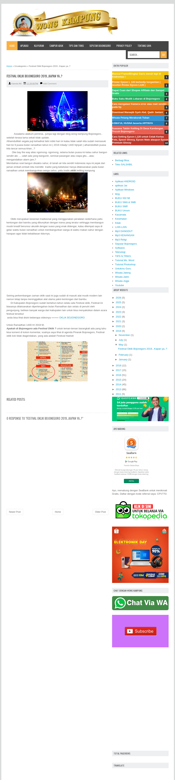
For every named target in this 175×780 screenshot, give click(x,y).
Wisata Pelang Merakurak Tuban (130, 117)
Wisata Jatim (122, 276)
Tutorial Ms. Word (124, 260)
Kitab (118, 222)
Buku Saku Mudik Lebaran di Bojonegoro (136, 98)
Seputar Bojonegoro (126, 243)
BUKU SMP (121, 206)
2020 (118, 326)
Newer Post (15, 512)
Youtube (119, 285)
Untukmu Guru (123, 268)
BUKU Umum (122, 210)
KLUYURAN (39, 46)
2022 (118, 316)
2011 (118, 394)
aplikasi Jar (121, 185)
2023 (118, 312)
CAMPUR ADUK (56, 46)
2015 (118, 379)
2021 (118, 321)
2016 (118, 375)
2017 (118, 370)
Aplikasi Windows (124, 189)
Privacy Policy (124, 46)
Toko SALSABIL (124, 164)
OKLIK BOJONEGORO (72, 317)
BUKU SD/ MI (122, 198)
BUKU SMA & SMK (125, 202)
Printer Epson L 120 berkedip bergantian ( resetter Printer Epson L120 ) (136, 83)
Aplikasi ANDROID (125, 181)
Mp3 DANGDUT (124, 231)
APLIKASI (24, 46)
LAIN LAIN (121, 227)
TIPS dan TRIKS (76, 46)
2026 (118, 297)
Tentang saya (144, 46)
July (121, 340)
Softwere (120, 247)
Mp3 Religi (121, 239)
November (124, 335)
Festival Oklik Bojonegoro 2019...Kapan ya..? (142, 348)
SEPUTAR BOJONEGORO (100, 46)
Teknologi (120, 252)
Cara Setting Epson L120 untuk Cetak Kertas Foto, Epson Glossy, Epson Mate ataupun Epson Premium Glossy (140, 139)
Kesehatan (121, 218)
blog (117, 194)
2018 (118, 365)
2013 (118, 389)
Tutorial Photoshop (125, 264)
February (123, 354)
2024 (118, 307)
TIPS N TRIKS (123, 256)
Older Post (100, 512)
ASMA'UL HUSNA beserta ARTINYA (132, 123)
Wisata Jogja (122, 281)
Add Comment (49, 83)
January (123, 359)
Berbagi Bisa (122, 160)
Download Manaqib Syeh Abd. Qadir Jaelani (137, 112)
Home (12, 46)
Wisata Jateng (123, 272)
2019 (118, 331)
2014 (118, 384)
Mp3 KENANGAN (124, 235)
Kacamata (120, 214)
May (121, 344)
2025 (118, 302)
